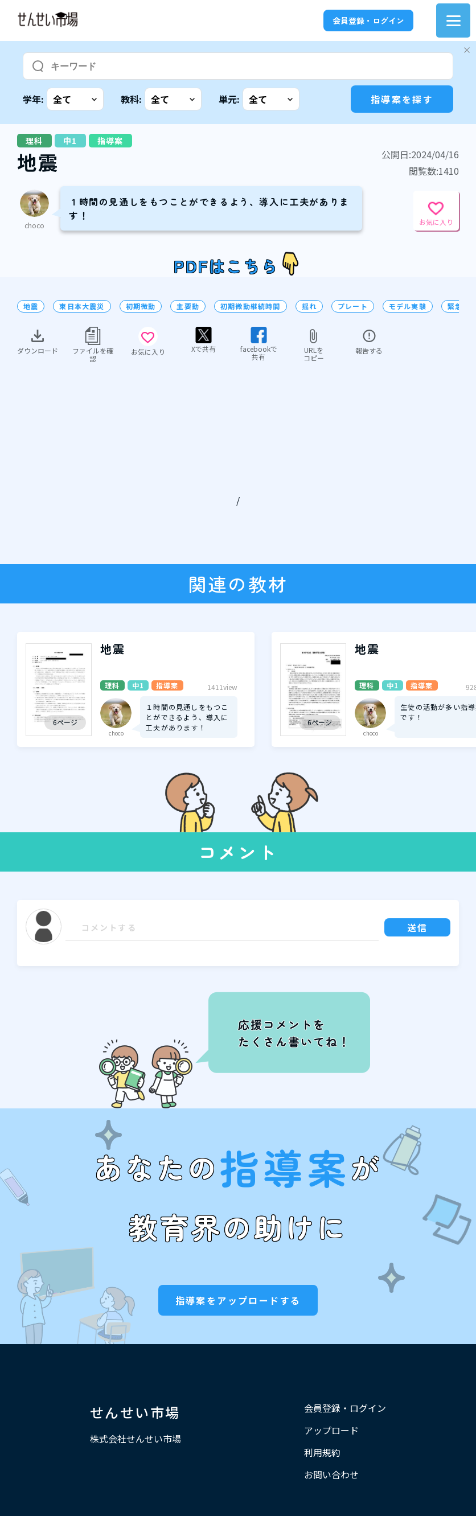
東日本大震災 (81, 306)
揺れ (309, 306)
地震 (30, 306)
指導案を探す (402, 99)
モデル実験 (407, 306)
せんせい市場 (135, 1412)
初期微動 (141, 306)
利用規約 (322, 1452)
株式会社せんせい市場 (135, 1438)
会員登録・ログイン (368, 20)
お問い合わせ (331, 1474)
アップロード (331, 1430)
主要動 (188, 306)
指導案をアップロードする (238, 1300)
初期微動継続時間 (250, 306)
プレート (353, 306)
